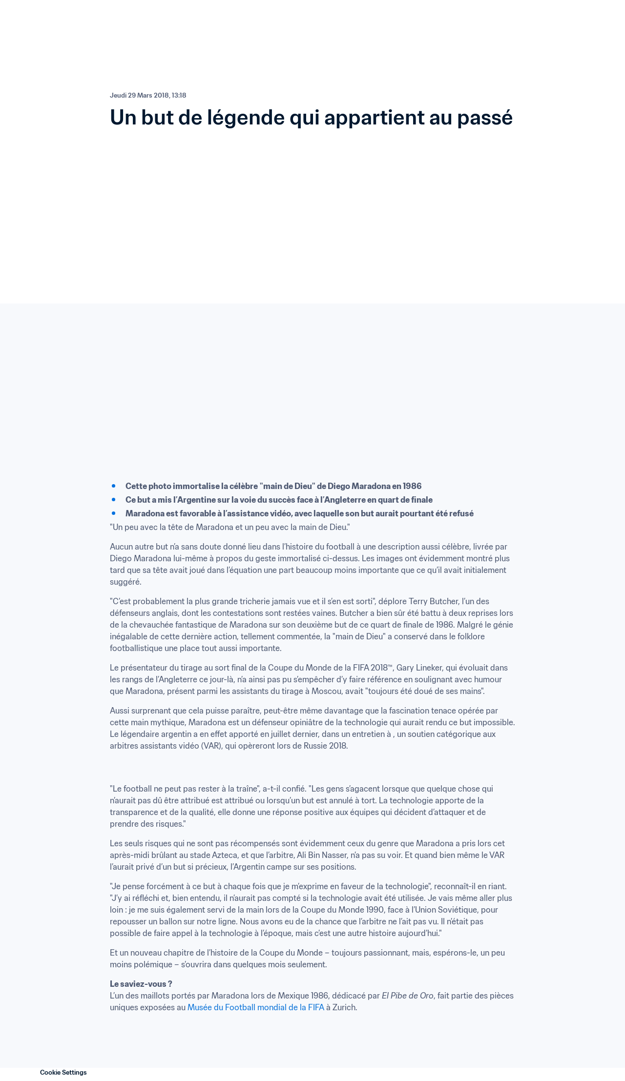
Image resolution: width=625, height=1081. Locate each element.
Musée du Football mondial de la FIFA (256, 1007)
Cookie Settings (63, 1072)
